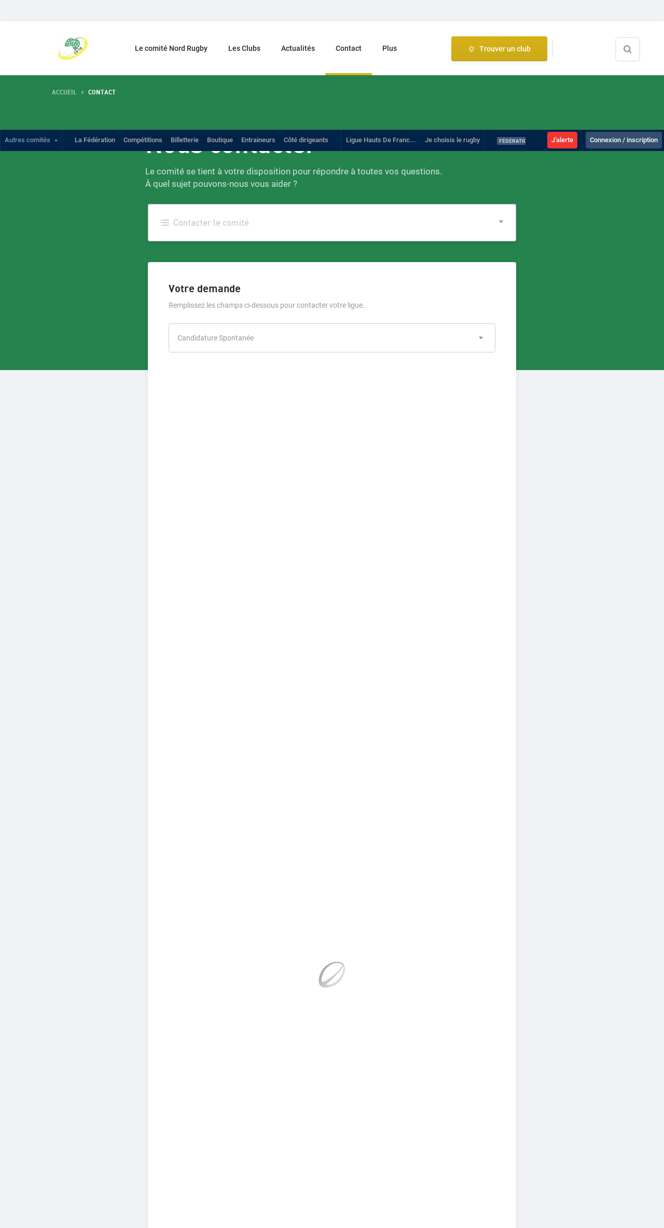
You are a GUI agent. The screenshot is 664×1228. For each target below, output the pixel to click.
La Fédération (95, 10)
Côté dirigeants (306, 10)
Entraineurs (258, 10)
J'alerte (562, 10)
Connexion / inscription (624, 10)
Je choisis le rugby (452, 10)
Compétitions (142, 10)
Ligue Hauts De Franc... (381, 10)
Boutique (220, 10)
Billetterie (185, 10)
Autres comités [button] (27, 10)
